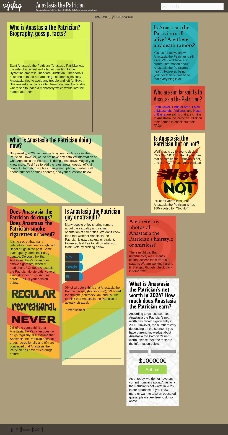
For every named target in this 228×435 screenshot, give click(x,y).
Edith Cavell (162, 107)
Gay (69, 257)
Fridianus (179, 110)
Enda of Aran (181, 107)
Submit (152, 369)
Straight (71, 267)
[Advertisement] (120, 76)
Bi (67, 277)
